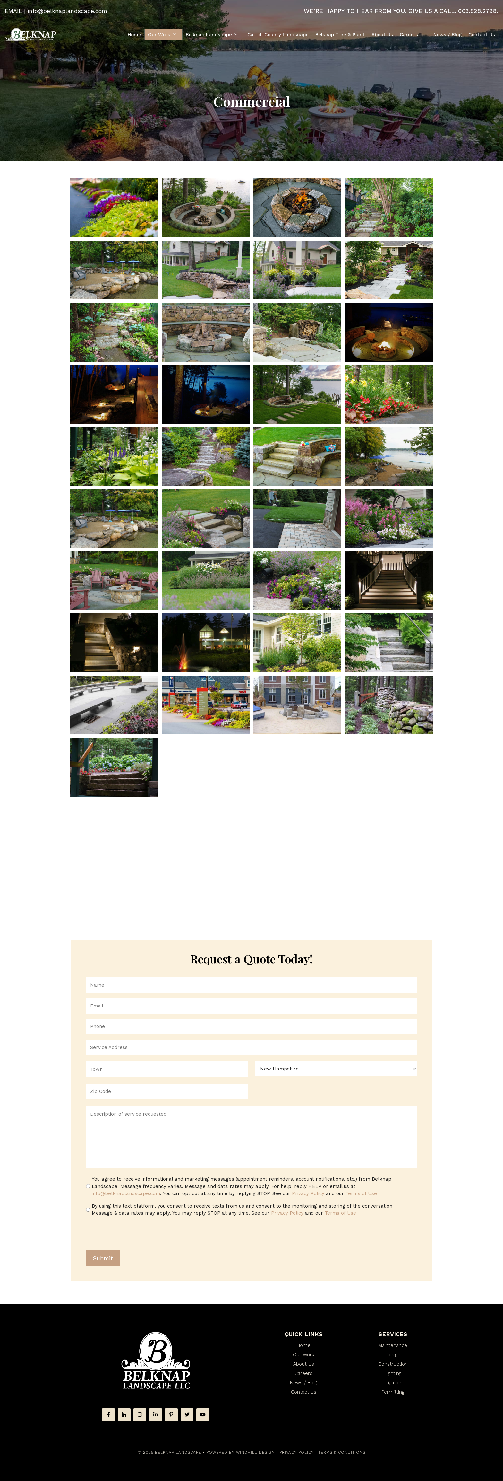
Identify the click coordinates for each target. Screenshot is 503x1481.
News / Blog (447, 35)
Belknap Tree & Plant (340, 35)
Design (393, 1355)
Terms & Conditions (341, 1452)
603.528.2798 (477, 10)
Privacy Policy (308, 1193)
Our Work (165, 34)
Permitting (392, 1392)
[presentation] (134, 1234)
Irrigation (393, 1383)
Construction (393, 1364)
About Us (382, 35)
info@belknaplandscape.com (67, 10)
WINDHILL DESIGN (255, 1452)
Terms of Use (361, 1193)
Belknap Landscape (215, 34)
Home (134, 35)
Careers (415, 34)
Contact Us (481, 35)
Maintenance (393, 1345)
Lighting (393, 1373)
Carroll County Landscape (278, 35)
